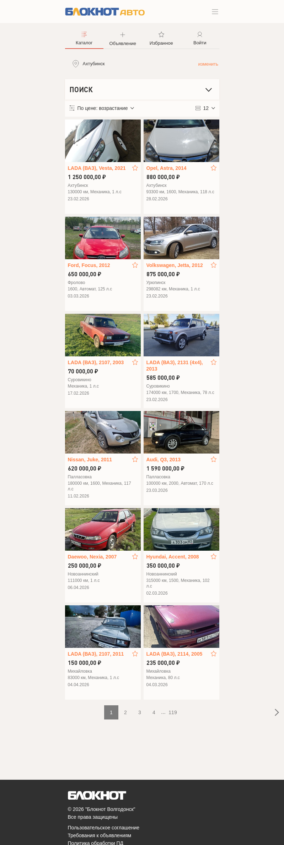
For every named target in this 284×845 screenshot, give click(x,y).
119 (172, 712)
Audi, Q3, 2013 (163, 459)
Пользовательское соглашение (104, 827)
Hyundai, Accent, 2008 (172, 557)
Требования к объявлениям (100, 835)
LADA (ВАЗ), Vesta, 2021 (97, 168)
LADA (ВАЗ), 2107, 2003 (96, 362)
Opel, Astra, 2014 (166, 168)
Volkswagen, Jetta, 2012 (174, 265)
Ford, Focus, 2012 (89, 265)
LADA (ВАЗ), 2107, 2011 (96, 654)
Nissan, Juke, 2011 (90, 459)
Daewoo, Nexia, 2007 (92, 557)
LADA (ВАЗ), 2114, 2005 (174, 654)
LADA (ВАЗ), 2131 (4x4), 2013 (174, 366)
